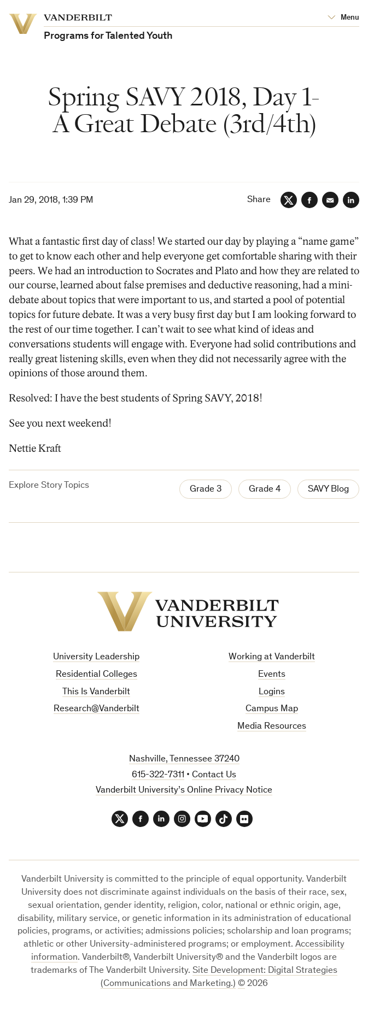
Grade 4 (265, 489)
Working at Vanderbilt (272, 657)
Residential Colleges (96, 675)
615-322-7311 (158, 775)
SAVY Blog (328, 489)
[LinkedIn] (351, 200)
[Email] (330, 200)
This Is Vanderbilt (96, 692)
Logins (272, 692)
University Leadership (96, 657)
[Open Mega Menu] (343, 18)
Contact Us (214, 775)
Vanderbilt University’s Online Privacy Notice (184, 790)
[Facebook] (309, 200)
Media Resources (271, 726)
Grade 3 (205, 489)
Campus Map (272, 709)
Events (271, 675)
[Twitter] (289, 200)
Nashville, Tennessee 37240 (184, 759)
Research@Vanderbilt (96, 709)
